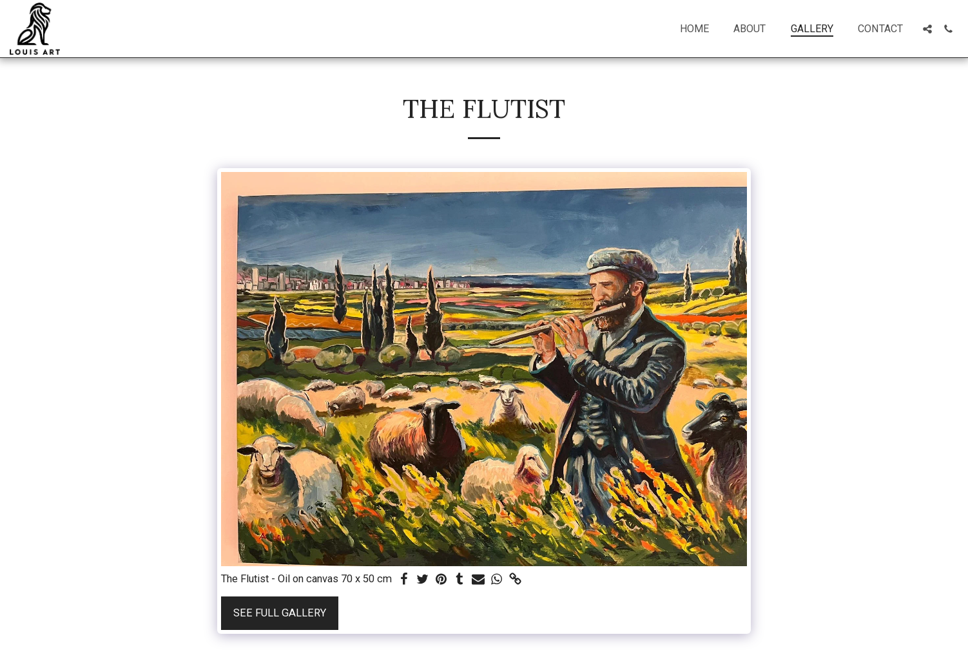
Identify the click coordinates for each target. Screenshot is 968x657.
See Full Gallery (279, 613)
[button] (927, 29)
